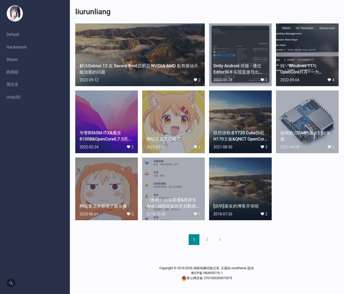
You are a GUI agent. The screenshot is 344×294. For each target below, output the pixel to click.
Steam (12, 59)
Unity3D (13, 97)
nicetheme (238, 268)
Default (12, 34)
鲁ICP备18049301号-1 (207, 273)
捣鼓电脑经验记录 (206, 268)
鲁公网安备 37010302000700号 (209, 278)
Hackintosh (16, 47)
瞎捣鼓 (12, 72)
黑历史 (12, 84)
